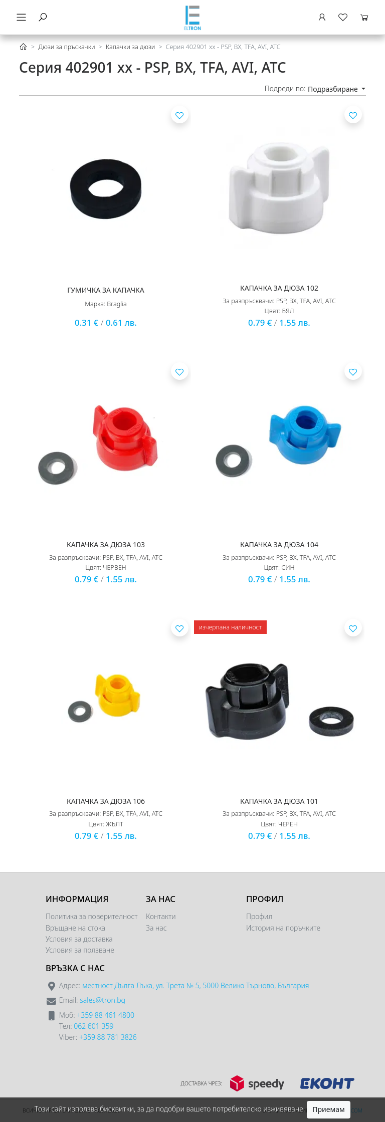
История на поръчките (283, 928)
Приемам (328, 1109)
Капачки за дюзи (130, 47)
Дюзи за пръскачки (66, 47)
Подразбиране (333, 89)
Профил (259, 916)
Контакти (161, 916)
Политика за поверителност (92, 916)
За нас (156, 928)
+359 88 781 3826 (108, 1037)
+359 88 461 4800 (105, 1015)
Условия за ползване (80, 950)
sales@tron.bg (102, 1000)
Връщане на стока (75, 928)
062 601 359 (93, 1026)
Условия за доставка (79, 939)
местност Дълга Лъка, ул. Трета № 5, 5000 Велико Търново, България (195, 985)
